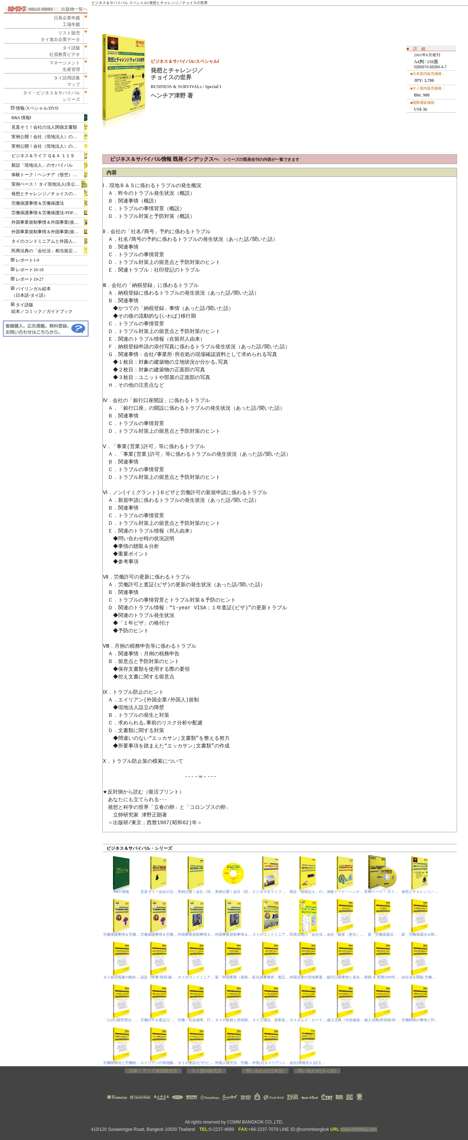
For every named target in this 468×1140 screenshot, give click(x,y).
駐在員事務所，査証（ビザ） (270, 977)
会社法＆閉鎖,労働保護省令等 (419, 977)
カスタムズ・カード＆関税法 (308, 1020)
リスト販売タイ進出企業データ (60, 36)
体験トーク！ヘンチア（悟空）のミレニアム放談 (49, 174)
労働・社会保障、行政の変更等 (196, 1020)
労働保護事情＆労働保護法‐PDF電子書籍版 (49, 212)
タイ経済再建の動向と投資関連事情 (121, 977)
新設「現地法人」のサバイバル (42, 165)
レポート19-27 (27, 279)
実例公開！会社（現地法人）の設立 (46, 136)
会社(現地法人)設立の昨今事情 (308, 1063)
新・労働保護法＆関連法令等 (419, 934)
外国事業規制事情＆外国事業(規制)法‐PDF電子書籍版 (49, 231)
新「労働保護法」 (382, 934)
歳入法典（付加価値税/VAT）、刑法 (345, 1020)
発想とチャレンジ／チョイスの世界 (46, 193)
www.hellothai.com (359, 1129)
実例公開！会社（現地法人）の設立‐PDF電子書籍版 (49, 146)
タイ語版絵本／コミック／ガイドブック (42, 308)
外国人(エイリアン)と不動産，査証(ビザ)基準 (270, 1063)
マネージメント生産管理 (62, 66)
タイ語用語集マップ (64, 81)
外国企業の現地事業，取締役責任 (308, 977)
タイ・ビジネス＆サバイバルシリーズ (49, 96)
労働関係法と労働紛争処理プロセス (121, 1063)
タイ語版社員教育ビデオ (64, 51)
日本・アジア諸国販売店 (153, 1070)
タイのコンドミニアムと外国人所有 (46, 241)
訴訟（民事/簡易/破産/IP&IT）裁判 (158, 977)
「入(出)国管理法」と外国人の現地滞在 (121, 1020)
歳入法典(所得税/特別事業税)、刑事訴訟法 (382, 1020)
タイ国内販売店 (206, 1070)
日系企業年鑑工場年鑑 (64, 21)
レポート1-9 (25, 260)
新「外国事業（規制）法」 (233, 977)
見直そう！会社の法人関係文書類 (44, 127)
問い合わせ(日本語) (265, 1070)
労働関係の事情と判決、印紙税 (419, 1020)
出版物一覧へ (74, 9)
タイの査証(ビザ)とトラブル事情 (196, 1063)
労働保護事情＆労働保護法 (37, 203)
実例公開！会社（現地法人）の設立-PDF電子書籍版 (233, 892)
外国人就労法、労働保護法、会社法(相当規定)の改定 (233, 1063)
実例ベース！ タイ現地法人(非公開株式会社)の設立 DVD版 (49, 184)
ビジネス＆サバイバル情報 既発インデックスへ (204, 159)
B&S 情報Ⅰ (21, 117)
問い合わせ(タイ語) (317, 1070)
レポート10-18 (27, 269)
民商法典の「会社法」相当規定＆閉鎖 (48, 250)
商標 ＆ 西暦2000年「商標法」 (382, 977)
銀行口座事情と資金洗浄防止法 (345, 977)
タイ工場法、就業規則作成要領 (270, 1020)
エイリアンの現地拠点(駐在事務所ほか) (158, 1063)
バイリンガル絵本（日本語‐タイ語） (31, 292)
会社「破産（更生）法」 (345, 934)
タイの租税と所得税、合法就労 (233, 1020)
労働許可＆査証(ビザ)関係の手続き (158, 1020)
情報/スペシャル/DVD (34, 108)
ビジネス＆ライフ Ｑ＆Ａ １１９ (43, 155)
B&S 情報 (121, 892)
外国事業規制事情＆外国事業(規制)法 (47, 222)
